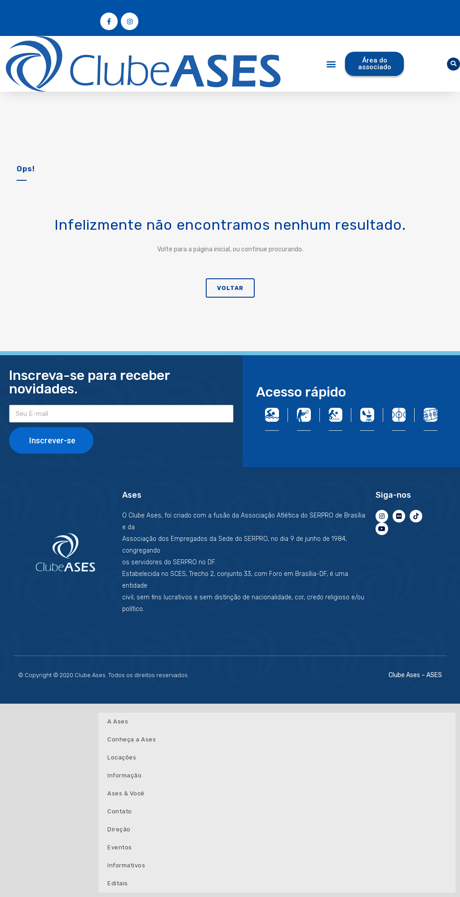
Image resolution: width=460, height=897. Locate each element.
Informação (124, 775)
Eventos (119, 847)
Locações (121, 757)
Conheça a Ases (131, 739)
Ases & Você (126, 793)
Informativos (126, 865)
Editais (117, 883)
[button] (331, 64)
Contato (119, 811)
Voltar (230, 288)
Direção (119, 829)
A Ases (117, 721)
